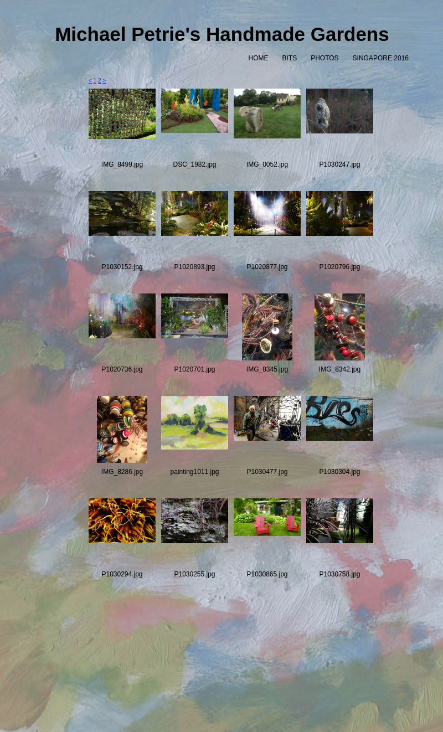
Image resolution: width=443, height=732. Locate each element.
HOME (258, 58)
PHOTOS (324, 58)
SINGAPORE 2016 (381, 58)
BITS (289, 58)
